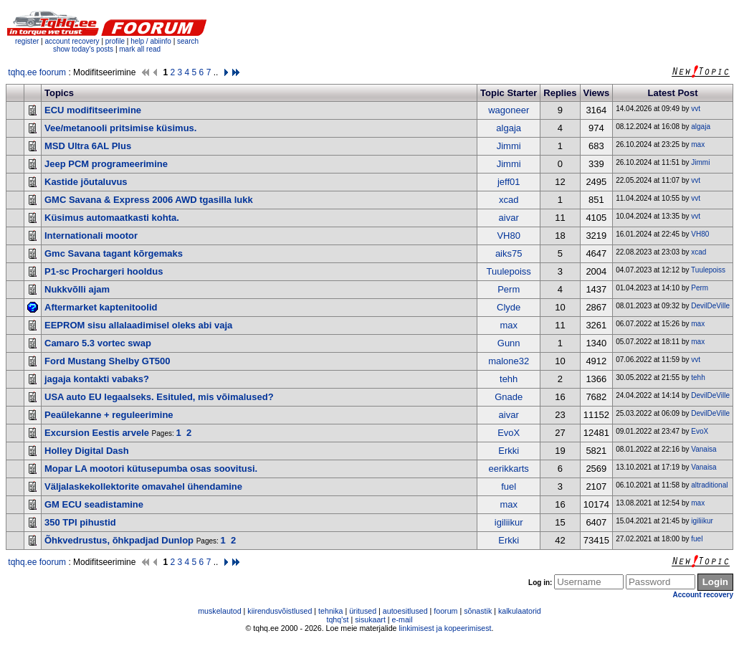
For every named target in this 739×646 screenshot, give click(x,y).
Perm (508, 289)
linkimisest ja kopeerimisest (445, 628)
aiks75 (509, 253)
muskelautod (219, 611)
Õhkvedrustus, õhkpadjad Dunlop (119, 540)
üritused (362, 611)
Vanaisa (703, 449)
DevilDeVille (710, 306)
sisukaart (370, 619)
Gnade (509, 396)
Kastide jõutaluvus (86, 181)
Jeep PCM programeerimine (106, 163)
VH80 (508, 235)
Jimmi (509, 146)
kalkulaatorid (519, 611)
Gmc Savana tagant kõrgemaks (113, 253)
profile (115, 41)
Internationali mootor (91, 235)
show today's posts (83, 49)
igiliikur (509, 522)
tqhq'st (337, 619)
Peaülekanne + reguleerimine (108, 414)
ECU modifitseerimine (92, 110)
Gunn (508, 343)
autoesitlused (405, 611)
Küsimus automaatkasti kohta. (111, 217)
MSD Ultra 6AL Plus (87, 146)
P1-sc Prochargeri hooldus (103, 271)
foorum (445, 611)
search (188, 41)
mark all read (140, 49)
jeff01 (508, 181)
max (698, 144)
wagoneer (508, 110)
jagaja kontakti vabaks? (96, 379)
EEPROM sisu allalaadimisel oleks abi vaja (138, 325)
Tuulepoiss (508, 271)
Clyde (508, 307)
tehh (509, 379)
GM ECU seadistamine (93, 504)
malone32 (508, 361)
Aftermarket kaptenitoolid (100, 307)
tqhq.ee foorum (37, 72)
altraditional (709, 485)
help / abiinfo (150, 41)
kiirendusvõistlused (279, 611)
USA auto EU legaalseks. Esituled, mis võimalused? (159, 396)
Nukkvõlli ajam (77, 289)
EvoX (508, 432)
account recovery (72, 41)
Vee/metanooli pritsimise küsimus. (120, 128)
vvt (695, 109)
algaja (508, 128)
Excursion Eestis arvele (96, 432)
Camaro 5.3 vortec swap (97, 343)
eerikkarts (509, 468)
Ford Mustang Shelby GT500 (107, 361)
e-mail (402, 619)
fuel (508, 486)
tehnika (330, 611)
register (27, 41)
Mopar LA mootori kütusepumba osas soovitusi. (150, 468)
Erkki (508, 450)
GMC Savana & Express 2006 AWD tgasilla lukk (148, 199)
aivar (509, 217)
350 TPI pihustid (80, 522)
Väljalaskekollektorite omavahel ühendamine (143, 486)
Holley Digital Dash (86, 450)
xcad (508, 199)
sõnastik (478, 611)
